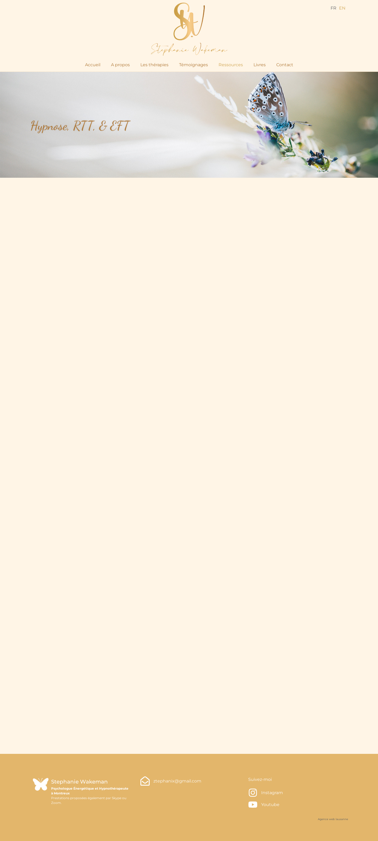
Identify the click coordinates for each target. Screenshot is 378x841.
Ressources (231, 64)
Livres (260, 64)
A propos (120, 64)
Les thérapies (154, 64)
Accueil (92, 64)
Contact (284, 64)
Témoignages (193, 64)
